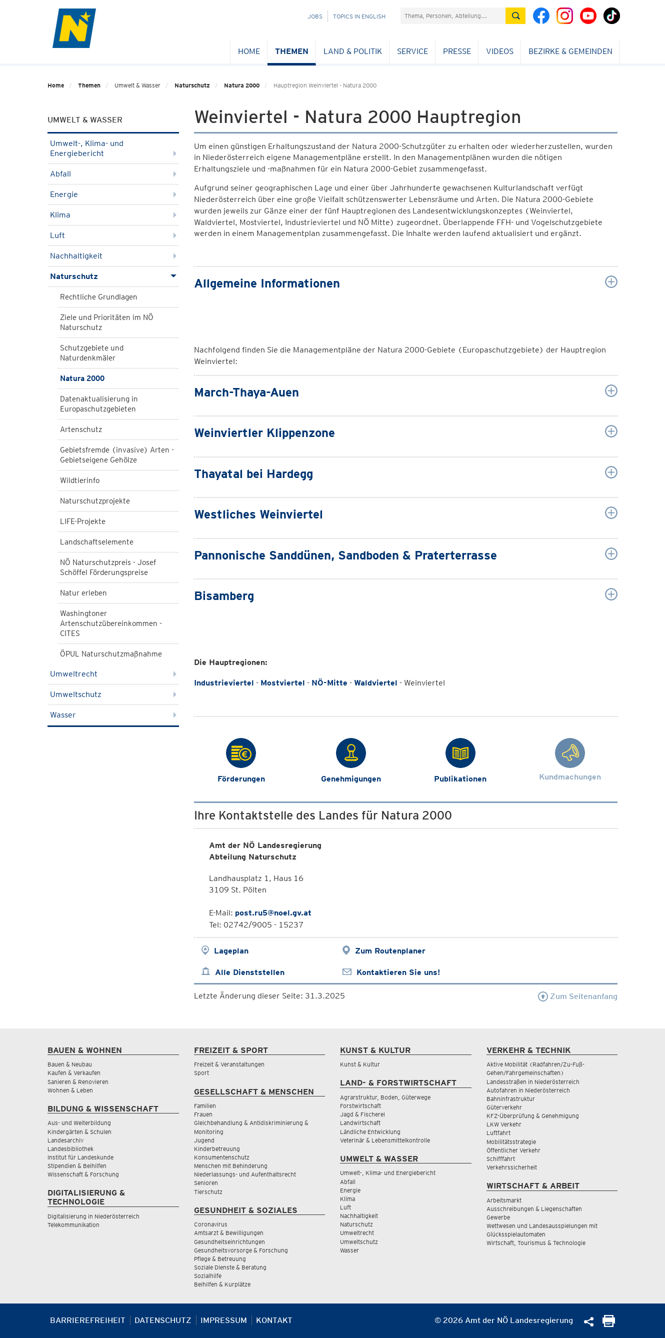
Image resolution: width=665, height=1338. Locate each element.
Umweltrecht (113, 673)
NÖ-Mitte (330, 683)
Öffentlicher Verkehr (513, 1150)
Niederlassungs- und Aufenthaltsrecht (245, 1174)
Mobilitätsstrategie (511, 1142)
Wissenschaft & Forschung (83, 1174)
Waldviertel (376, 683)
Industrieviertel (224, 683)
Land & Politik (353, 51)
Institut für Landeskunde (81, 1157)
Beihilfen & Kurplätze (222, 1284)
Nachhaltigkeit (113, 255)
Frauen (203, 1114)
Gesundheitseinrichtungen (229, 1242)
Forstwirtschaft (360, 1106)
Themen (291, 51)
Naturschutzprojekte (95, 501)
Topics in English (359, 16)
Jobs (315, 16)
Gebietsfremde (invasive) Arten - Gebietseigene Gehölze (117, 455)
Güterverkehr (504, 1107)
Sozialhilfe (208, 1276)
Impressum (223, 1320)
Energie (113, 194)
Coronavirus (211, 1224)
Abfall (113, 173)
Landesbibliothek (71, 1148)
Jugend (204, 1140)
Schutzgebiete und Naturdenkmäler (92, 353)
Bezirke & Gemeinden (570, 51)
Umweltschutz (113, 694)
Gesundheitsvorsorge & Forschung (241, 1250)
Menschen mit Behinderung (231, 1166)
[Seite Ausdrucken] (609, 1324)
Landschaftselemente (97, 542)
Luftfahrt (498, 1132)
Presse (457, 51)
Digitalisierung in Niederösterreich (94, 1216)
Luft (113, 235)
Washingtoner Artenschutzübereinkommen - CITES (111, 623)
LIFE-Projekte (83, 521)
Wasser (113, 715)
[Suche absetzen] (516, 16)
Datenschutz (163, 1320)
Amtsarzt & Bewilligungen (229, 1232)
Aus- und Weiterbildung (79, 1122)
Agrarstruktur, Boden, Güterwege (385, 1097)
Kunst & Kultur (360, 1064)
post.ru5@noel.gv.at (273, 913)
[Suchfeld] (453, 16)
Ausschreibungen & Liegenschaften (534, 1208)
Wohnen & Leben (70, 1090)
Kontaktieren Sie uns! (398, 972)
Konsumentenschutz (222, 1157)
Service (412, 51)
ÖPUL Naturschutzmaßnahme (111, 654)
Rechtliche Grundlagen (99, 297)
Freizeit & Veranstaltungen (229, 1064)
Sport (201, 1072)
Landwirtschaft (360, 1122)
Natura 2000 (242, 85)
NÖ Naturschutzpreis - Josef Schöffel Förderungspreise (108, 567)
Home (249, 51)
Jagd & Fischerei (362, 1114)
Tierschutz (208, 1192)
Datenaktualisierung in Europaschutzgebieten (99, 404)
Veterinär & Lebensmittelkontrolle (385, 1140)
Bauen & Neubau (70, 1064)
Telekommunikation (74, 1224)
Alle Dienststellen (249, 972)
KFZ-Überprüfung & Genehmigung (532, 1116)
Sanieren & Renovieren (78, 1082)
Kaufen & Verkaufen (74, 1072)
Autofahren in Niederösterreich (528, 1090)
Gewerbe (498, 1217)
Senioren (206, 1182)
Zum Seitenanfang (578, 996)
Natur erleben (83, 593)
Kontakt (274, 1320)
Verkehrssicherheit (511, 1167)
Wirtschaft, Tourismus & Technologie (536, 1242)
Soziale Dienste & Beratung (230, 1267)
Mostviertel (282, 683)
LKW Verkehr (504, 1124)
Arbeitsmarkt (504, 1200)
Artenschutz (81, 429)
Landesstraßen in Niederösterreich (533, 1082)
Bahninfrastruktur (510, 1098)
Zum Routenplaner (390, 951)
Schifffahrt (500, 1158)
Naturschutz (192, 85)
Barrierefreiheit (88, 1320)
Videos (500, 51)
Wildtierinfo (80, 480)
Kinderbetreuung (217, 1148)
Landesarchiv (66, 1140)
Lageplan (231, 951)
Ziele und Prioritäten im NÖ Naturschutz (107, 322)
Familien (205, 1106)
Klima (113, 215)
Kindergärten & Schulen (80, 1132)
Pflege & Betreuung (220, 1258)
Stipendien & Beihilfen (77, 1166)
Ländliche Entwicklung (370, 1132)
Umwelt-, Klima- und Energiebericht (113, 148)
